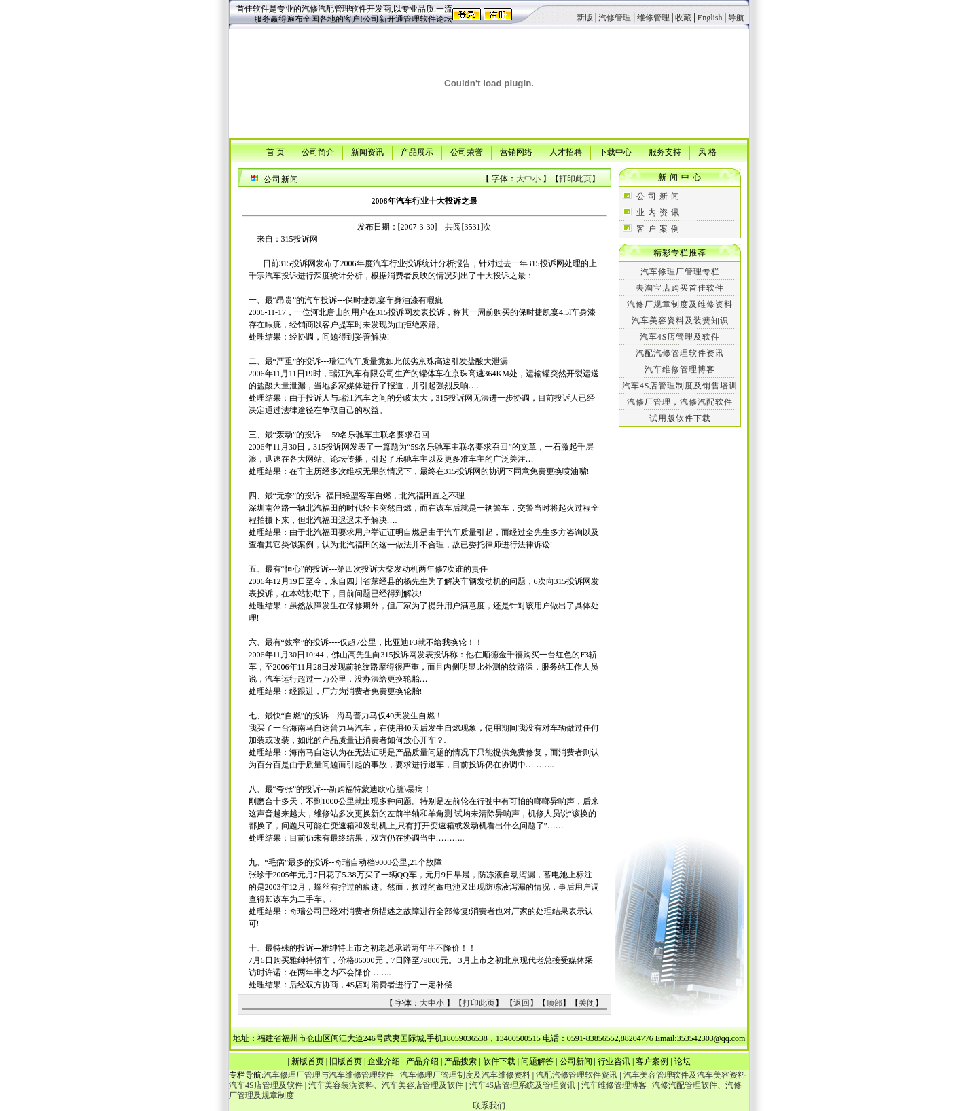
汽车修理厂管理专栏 (680, 271)
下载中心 (615, 151)
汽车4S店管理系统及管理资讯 (522, 1085)
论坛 (682, 1061)
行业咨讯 (614, 1061)
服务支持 (665, 151)
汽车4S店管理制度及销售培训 (680, 385)
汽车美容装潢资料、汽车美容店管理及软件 (385, 1085)
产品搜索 (460, 1061)
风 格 (707, 151)
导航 (736, 17)
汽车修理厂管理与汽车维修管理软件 (329, 1075)
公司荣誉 (466, 151)
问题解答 (537, 1061)
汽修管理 (614, 17)
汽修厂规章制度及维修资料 (680, 304)
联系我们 (489, 1105)
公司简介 (318, 151)
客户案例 (652, 1061)
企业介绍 (383, 1061)
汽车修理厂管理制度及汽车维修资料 (465, 1075)
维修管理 (653, 17)
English (710, 17)
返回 (521, 1003)
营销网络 (516, 151)
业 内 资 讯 (658, 212)
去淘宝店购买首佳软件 (680, 288)
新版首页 (307, 1061)
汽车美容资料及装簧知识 (680, 320)
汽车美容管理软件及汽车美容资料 (684, 1075)
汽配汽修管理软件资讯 (680, 353)
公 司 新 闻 (658, 196)
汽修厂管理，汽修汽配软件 (680, 402)
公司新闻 (576, 1061)
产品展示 (417, 151)
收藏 (683, 17)
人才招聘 (565, 151)
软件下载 (499, 1061)
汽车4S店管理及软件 (680, 337)
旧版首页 (345, 1061)
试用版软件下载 (680, 418)
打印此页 (575, 178)
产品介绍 (422, 1061)
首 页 (275, 151)
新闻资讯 (367, 151)
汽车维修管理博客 (680, 369)
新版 (585, 17)
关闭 (587, 1003)
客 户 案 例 (658, 229)
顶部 (554, 1003)
